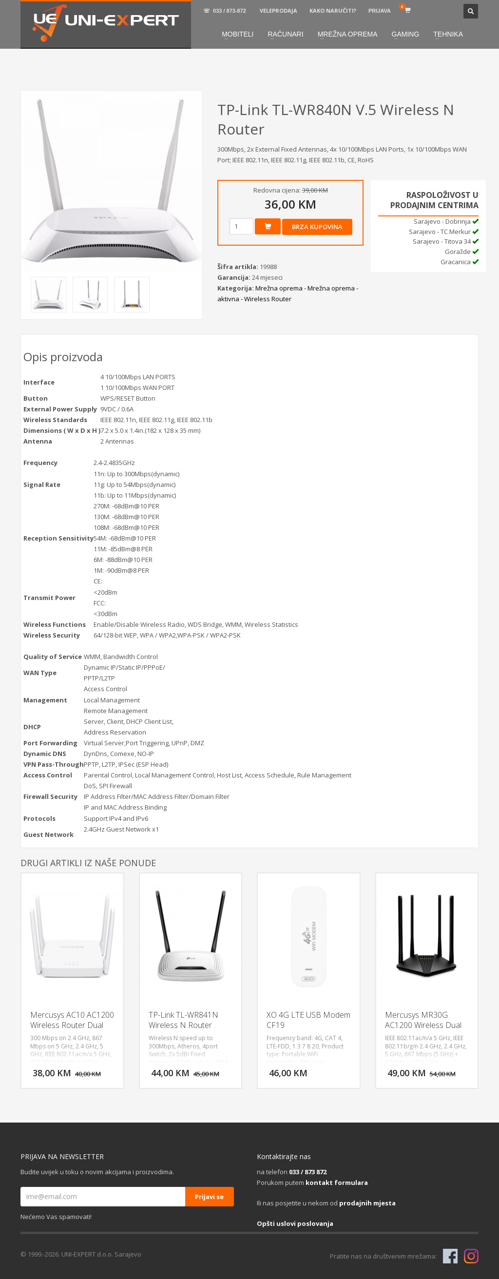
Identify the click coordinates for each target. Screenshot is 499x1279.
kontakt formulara (337, 1182)
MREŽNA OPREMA (348, 34)
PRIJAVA (379, 11)
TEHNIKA (448, 34)
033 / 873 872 (307, 1171)
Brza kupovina (317, 226)
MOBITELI (237, 34)
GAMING (406, 34)
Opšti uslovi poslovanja (295, 1223)
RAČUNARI (286, 34)
